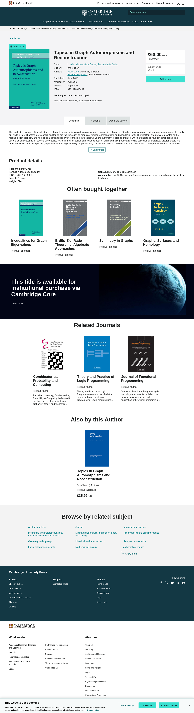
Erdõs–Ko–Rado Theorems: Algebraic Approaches (72, 244)
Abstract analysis (37, 527)
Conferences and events (20, 597)
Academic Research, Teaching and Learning (22, 646)
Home (12, 28)
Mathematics (63, 28)
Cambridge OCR (52, 668)
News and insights (93, 668)
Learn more (17, 303)
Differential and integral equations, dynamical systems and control (45, 534)
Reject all (147, 705)
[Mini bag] (183, 3)
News (135, 21)
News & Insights (164, 3)
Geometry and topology (40, 541)
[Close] (189, 705)
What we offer (15, 588)
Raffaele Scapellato (77, 74)
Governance (90, 663)
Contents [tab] (95, 121)
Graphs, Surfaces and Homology (161, 242)
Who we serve (15, 593)
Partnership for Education (56, 645)
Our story (89, 649)
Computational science (134, 527)
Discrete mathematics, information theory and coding (95, 28)
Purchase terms (104, 588)
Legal (99, 597)
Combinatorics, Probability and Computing (45, 381)
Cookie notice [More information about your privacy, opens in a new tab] (93, 710)
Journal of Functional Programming (138, 379)
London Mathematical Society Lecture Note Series (92, 64)
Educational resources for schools (20, 663)
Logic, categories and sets (41, 547)
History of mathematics (134, 541)
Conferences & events (119, 21)
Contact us (90, 686)
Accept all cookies (169, 705)
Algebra (79, 527)
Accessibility (102, 602)
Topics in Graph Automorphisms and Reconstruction (93, 475)
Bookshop (49, 654)
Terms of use (102, 584)
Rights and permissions (95, 681)
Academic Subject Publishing (43, 28)
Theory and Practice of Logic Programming (95, 379)
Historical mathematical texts (90, 541)
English (12, 652)
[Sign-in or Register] (178, 3)
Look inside (17, 46)
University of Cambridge (95, 695)
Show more (98, 150)
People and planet (93, 659)
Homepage (22, 28)
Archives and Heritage (95, 654)
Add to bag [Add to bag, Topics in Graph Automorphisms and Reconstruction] (165, 79)
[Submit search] (182, 12)
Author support (51, 649)
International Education (19, 657)
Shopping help (103, 593)
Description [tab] (74, 121)
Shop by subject (16, 584)
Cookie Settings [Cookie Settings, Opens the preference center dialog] (127, 705)
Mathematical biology (86, 547)
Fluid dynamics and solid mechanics (141, 533)
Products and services (108, 3)
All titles (16, 38)
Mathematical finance (133, 547)
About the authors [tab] (118, 121)
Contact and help (60, 584)
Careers (146, 3)
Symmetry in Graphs (116, 240)
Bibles (11, 669)
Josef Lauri (73, 71)
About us (130, 3)
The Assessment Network (56, 663)
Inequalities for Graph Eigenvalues (29, 242)
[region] (97, 705)
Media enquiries (92, 690)
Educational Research (55, 659)
